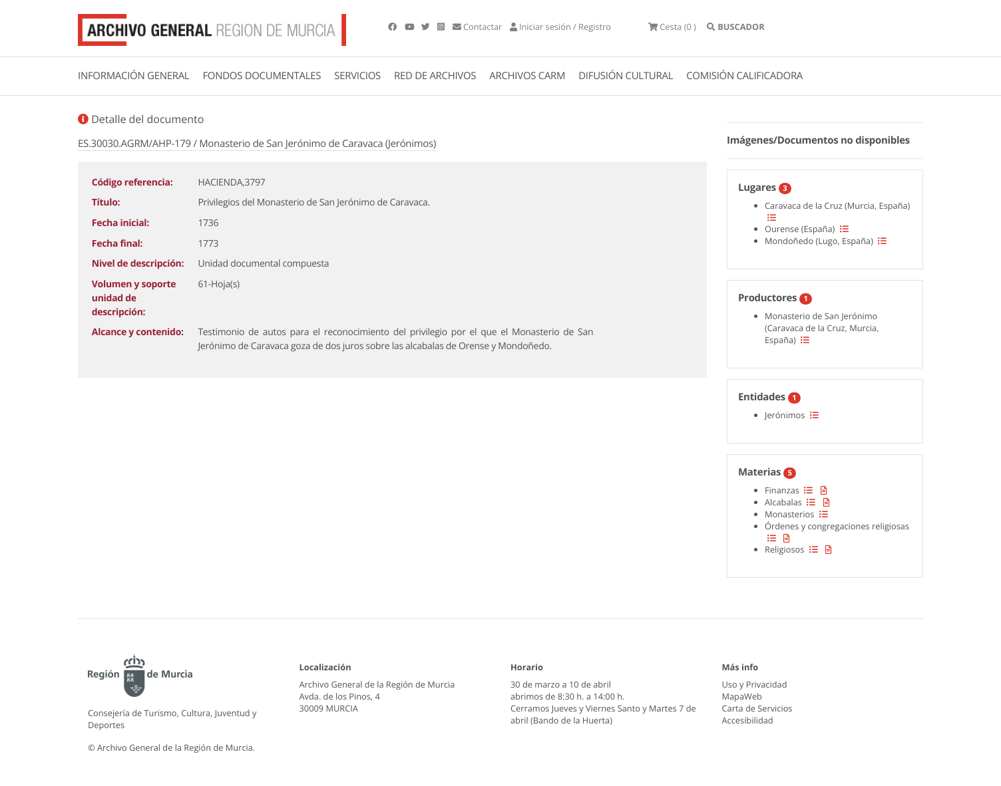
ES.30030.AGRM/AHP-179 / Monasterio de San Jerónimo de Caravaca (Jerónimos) (257, 143)
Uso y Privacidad (754, 684)
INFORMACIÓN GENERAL (133, 75)
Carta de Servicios (757, 708)
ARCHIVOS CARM (527, 75)
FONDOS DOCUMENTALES (261, 75)
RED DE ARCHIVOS (435, 75)
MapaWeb (742, 696)
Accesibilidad (747, 720)
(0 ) (672, 27)
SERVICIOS (357, 75)
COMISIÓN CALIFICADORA (744, 75)
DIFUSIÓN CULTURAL (625, 75)
